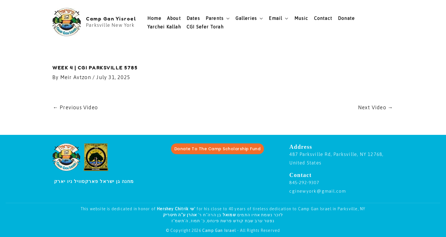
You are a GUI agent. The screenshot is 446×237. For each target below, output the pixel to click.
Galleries (246, 18)
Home (154, 18)
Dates (193, 18)
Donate (346, 18)
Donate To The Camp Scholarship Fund (217, 149)
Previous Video (75, 107)
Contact (323, 18)
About (174, 18)
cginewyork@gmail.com (317, 191)
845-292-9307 (305, 182)
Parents (215, 18)
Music (301, 18)
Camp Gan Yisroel (111, 18)
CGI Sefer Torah (205, 26)
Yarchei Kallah (164, 26)
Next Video (375, 107)
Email (275, 18)
